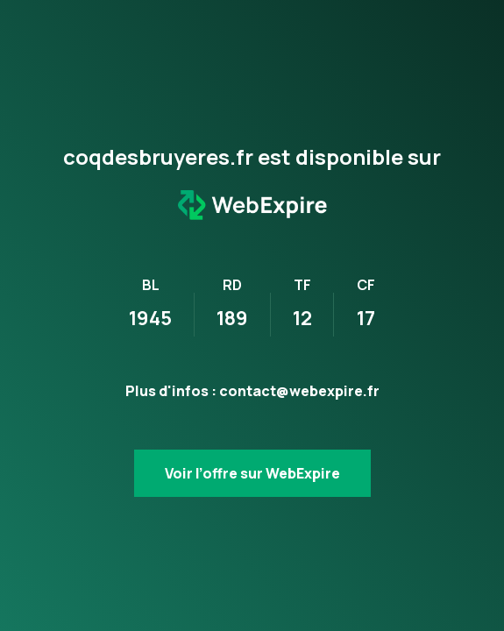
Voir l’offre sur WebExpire (252, 473)
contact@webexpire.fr (299, 391)
